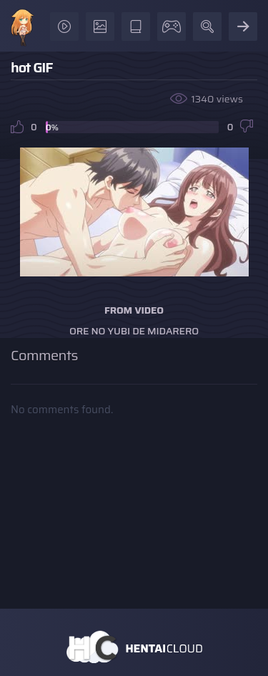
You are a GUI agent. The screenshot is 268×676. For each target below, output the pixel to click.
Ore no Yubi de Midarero (134, 331)
